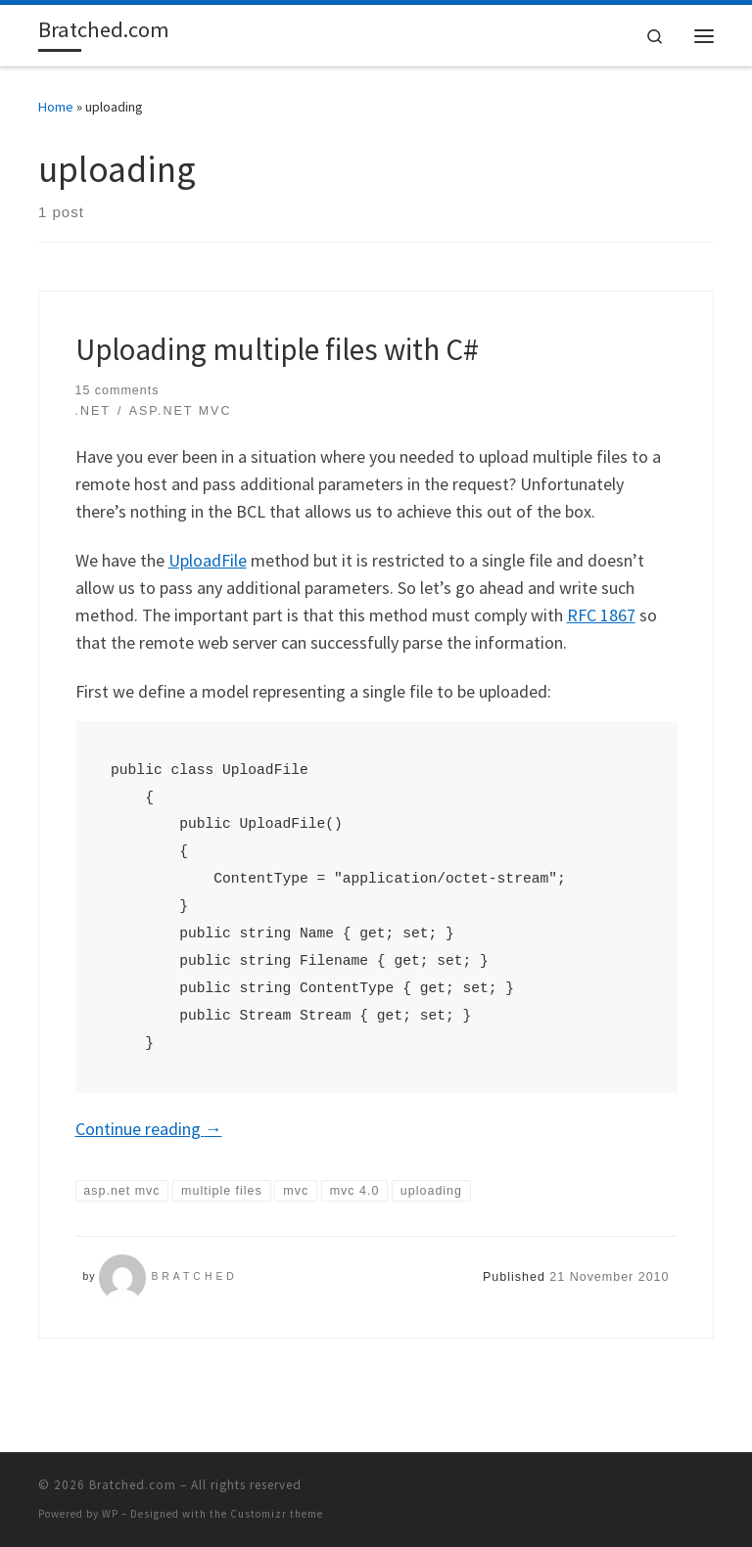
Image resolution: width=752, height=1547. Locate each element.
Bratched (194, 1276)
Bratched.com (132, 1485)
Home (55, 106)
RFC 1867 (601, 615)
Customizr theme (276, 1514)
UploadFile (207, 560)
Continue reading (148, 1128)
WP (110, 1514)
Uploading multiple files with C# (277, 349)
